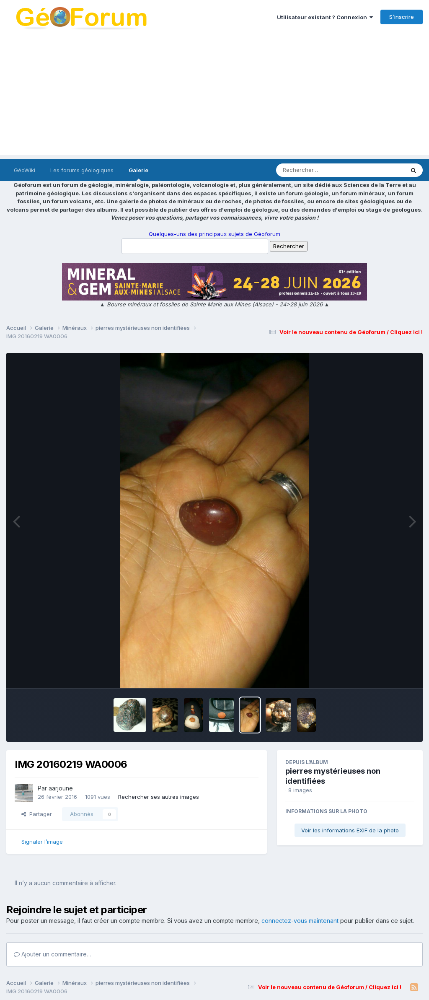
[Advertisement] (214, 96)
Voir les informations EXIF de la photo (350, 830)
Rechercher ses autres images (158, 796)
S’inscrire (401, 16)
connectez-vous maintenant (300, 920)
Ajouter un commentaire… (52, 954)
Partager (36, 814)
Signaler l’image (42, 841)
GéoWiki (24, 170)
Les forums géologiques (82, 170)
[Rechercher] (316, 170)
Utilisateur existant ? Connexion (325, 17)
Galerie (138, 174)
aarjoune (61, 788)
